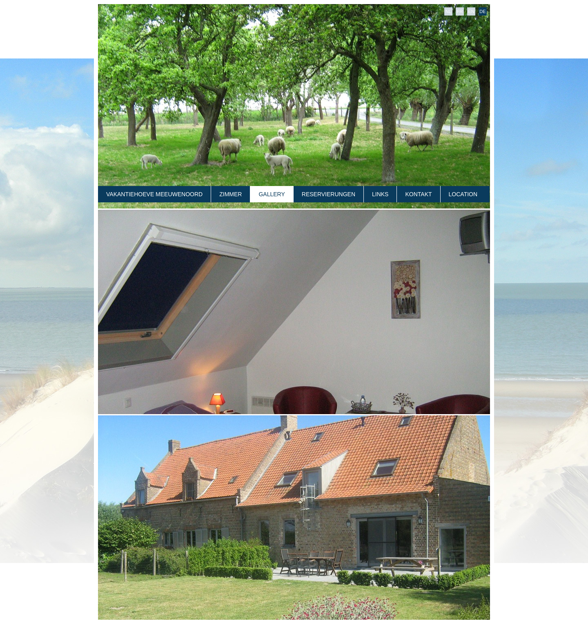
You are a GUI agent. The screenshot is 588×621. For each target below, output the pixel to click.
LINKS (380, 194)
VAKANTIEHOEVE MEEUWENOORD (154, 194)
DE (482, 11)
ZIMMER (230, 194)
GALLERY (271, 194)
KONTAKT (418, 194)
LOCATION (463, 194)
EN (471, 11)
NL (448, 11)
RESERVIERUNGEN (328, 194)
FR (460, 11)
